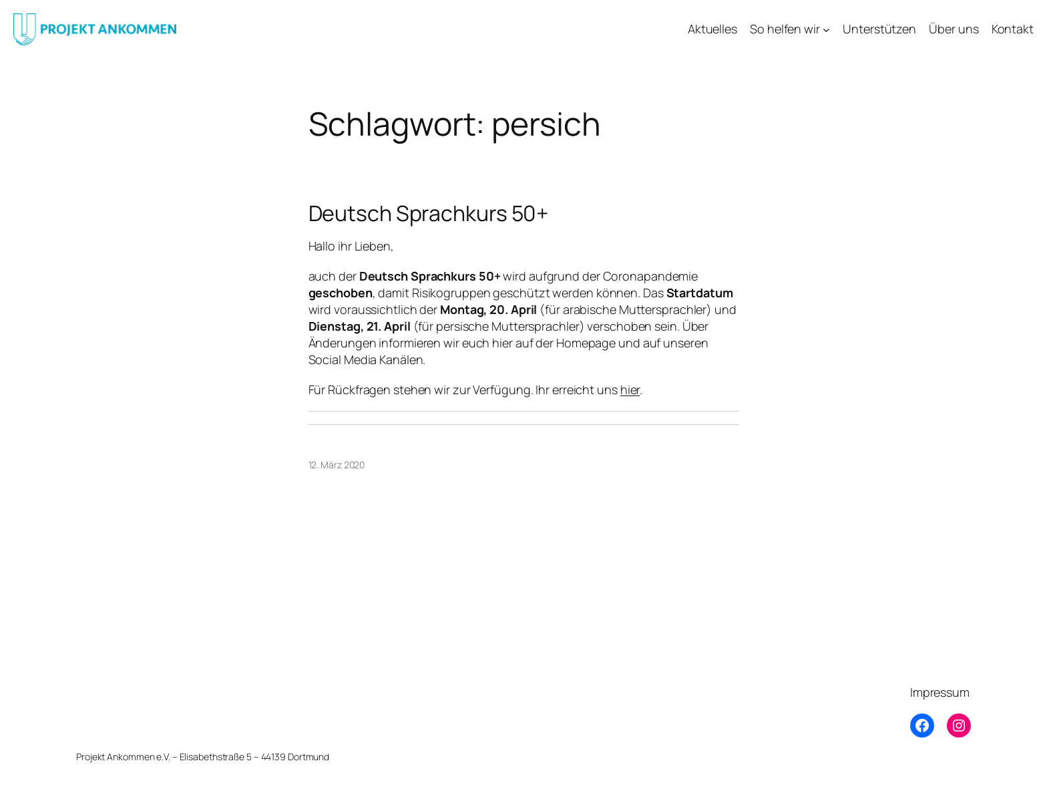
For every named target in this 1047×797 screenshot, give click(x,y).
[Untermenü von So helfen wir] (826, 29)
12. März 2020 (336, 464)
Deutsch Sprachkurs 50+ (428, 213)
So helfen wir (785, 29)
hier (630, 389)
